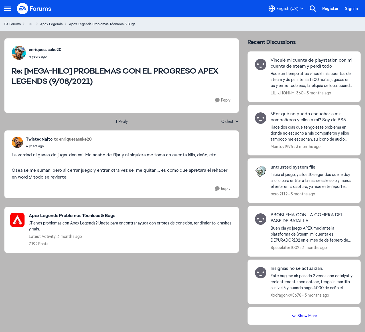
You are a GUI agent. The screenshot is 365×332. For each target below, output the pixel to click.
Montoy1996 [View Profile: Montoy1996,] (282, 146)
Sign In (351, 8)
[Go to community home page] (34, 8)
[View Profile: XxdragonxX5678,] (260, 272)
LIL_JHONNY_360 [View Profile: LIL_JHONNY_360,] (287, 93)
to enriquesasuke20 (73, 139)
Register (330, 8)
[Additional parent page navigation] (30, 24)
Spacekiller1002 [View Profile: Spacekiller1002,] (285, 247)
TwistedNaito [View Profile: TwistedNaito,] (39, 139)
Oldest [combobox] (230, 122)
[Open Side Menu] (7, 8)
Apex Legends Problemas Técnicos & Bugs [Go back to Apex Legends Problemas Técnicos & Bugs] (102, 24)
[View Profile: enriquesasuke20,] (19, 53)
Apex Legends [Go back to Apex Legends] (51, 24)
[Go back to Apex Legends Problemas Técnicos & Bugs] (131, 216)
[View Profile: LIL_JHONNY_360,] (260, 64)
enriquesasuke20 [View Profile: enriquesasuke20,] (45, 49)
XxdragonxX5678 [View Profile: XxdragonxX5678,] (286, 294)
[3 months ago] (318, 93)
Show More (304, 315)
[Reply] (223, 100)
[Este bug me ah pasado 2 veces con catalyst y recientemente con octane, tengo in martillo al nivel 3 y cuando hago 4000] (312, 282)
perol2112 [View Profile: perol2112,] (279, 194)
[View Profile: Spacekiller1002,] (260, 219)
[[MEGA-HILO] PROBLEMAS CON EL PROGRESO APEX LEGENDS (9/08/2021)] (45, 56)
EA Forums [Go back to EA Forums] (12, 24)
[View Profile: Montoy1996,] (260, 118)
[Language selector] (286, 8)
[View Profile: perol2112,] (260, 171)
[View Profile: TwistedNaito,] (17, 142)
